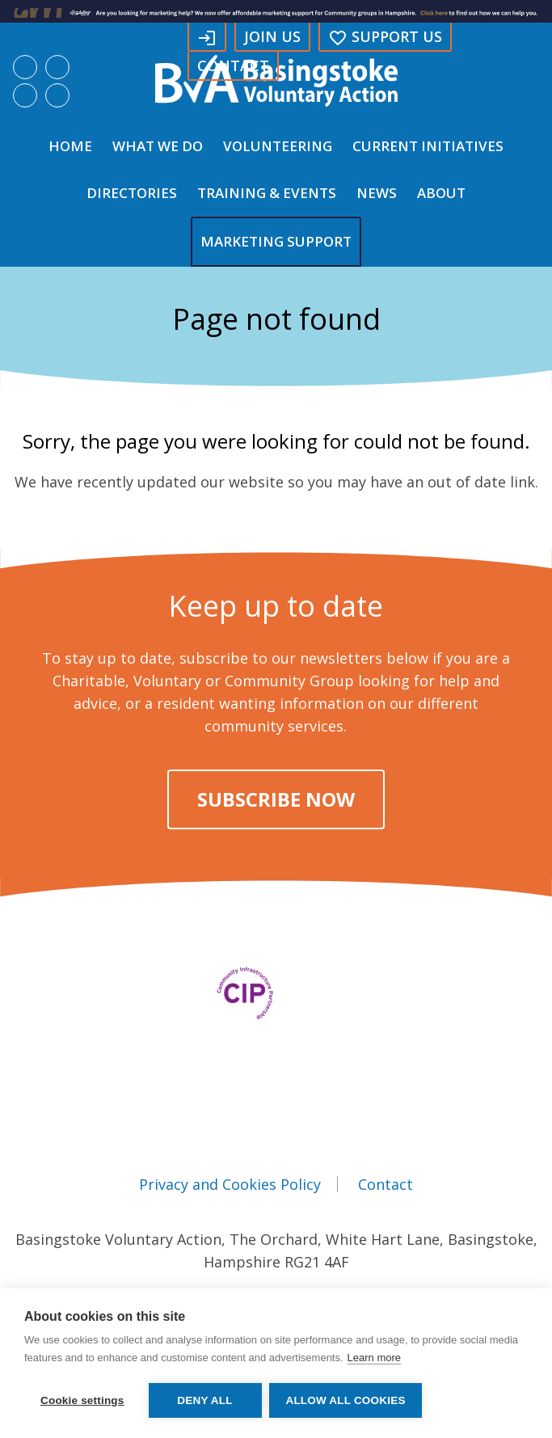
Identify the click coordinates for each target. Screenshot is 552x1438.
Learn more (374, 1358)
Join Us (272, 36)
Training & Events (266, 192)
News (376, 192)
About (441, 192)
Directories (131, 192)
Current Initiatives (428, 146)
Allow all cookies (346, 1400)
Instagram (25, 95)
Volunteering (277, 146)
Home (70, 146)
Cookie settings (82, 1400)
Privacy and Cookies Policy (230, 1184)
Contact (233, 65)
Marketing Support (276, 241)
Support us (385, 37)
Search (57, 95)
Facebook (25, 67)
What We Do (157, 146)
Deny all (204, 1400)
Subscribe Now (276, 799)
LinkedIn (57, 67)
